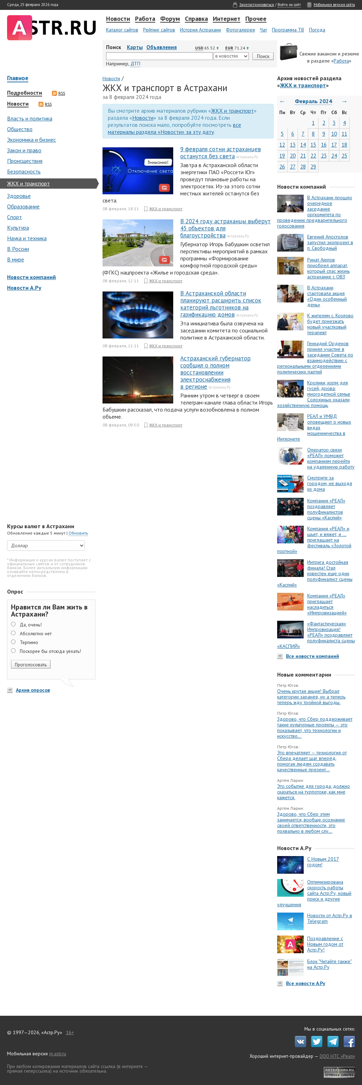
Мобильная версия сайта (334, 4)
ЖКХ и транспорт (28, 183)
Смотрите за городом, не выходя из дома (329, 483)
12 (282, 144)
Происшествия (24, 160)
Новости (118, 19)
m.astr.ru (57, 1053)
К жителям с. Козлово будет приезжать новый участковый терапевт (330, 324)
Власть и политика (29, 118)
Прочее (256, 19)
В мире (15, 259)
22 (313, 155)
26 (282, 166)
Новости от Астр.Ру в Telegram (329, 918)
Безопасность (24, 171)
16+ (70, 1032)
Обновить (78, 533)
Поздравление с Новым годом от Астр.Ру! (325, 944)
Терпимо (29, 642)
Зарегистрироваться (256, 4)
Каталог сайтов (122, 29)
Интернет (226, 19)
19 (282, 155)
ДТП (135, 63)
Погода (317, 29)
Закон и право (24, 150)
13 (293, 144)
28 (303, 166)
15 (313, 144)
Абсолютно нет (36, 633)
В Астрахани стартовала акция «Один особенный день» (327, 296)
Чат (263, 29)
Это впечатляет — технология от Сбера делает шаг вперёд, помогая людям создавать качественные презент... (312, 761)
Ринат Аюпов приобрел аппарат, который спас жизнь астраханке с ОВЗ (328, 268)
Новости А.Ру (24, 287)
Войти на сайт (289, 4)
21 (303, 155)
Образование (23, 206)
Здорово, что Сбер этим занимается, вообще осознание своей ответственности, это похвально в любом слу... (311, 822)
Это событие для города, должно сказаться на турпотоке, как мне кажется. (313, 792)
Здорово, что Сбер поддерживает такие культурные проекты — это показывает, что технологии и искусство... (314, 727)
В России (18, 248)
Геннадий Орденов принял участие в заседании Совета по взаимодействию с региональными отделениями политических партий (315, 357)
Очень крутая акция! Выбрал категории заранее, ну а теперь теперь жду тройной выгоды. (311, 697)
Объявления (161, 47)
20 (293, 155)
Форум (170, 19)
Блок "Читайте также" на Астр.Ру (329, 964)
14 (303, 144)
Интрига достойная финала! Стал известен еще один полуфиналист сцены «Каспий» (314, 573)
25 (344, 155)
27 (293, 166)
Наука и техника (27, 238)
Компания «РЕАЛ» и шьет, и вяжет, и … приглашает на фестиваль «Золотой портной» (314, 539)
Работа (145, 19)
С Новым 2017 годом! (323, 862)
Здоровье (19, 195)
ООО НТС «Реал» (337, 1056)
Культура (18, 227)
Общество (20, 128)
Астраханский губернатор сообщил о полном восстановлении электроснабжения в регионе (215, 372)
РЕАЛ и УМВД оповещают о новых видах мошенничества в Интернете (314, 427)
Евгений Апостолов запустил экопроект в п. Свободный (330, 242)
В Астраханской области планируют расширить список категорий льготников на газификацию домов (220, 303)
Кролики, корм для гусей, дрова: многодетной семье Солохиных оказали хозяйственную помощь (313, 393)
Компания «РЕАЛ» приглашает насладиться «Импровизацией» (327, 604)
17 (334, 144)
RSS (58, 93)
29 (313, 166)
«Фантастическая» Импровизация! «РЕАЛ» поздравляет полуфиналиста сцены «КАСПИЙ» (316, 634)
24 (334, 155)
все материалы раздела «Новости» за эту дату (174, 128)
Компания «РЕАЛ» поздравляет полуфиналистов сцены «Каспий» (326, 509)
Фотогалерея (240, 29)
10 (334, 133)
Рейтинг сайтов (159, 29)
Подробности (24, 93)
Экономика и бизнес (31, 139)
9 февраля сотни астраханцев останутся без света (220, 152)
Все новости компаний (312, 656)
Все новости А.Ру (305, 983)
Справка (196, 19)
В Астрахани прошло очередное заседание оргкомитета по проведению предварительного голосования (314, 211)
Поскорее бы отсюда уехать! (50, 651)
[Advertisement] (49, 408)
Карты (135, 47)
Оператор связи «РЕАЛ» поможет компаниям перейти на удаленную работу (331, 458)
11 (344, 133)
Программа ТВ (288, 29)
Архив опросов (33, 690)
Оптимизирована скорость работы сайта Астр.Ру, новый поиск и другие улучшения (314, 893)
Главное (17, 78)
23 (324, 155)
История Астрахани (200, 29)
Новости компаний (31, 277)
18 (344, 144)
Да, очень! (31, 624)
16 (324, 144)
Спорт (14, 216)
